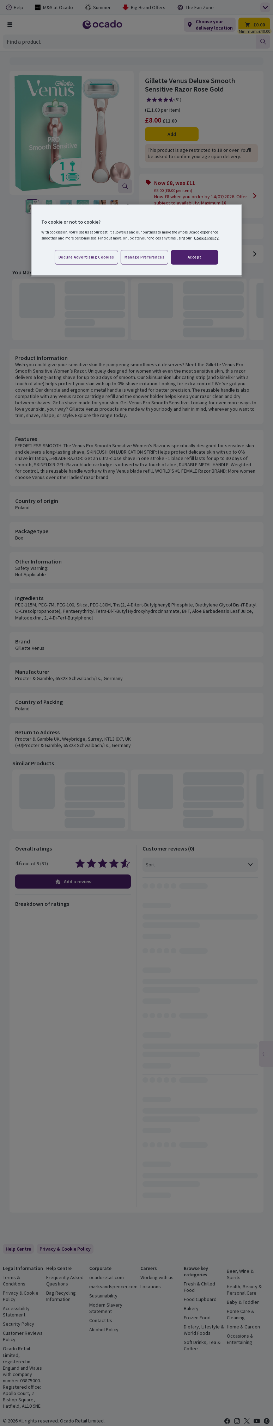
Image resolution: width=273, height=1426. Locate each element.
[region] (136, 240)
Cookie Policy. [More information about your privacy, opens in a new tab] (206, 238)
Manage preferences (144, 257)
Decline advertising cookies (86, 257)
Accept (195, 257)
